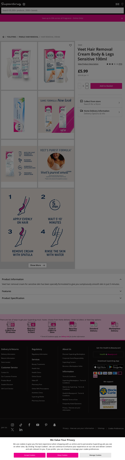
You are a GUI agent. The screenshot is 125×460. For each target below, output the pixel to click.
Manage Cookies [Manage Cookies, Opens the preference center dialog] (95, 455)
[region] (62, 448)
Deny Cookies (62, 455)
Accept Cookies (29, 455)
